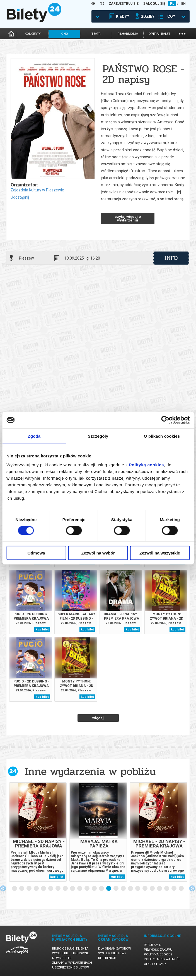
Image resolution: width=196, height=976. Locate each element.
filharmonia (128, 34)
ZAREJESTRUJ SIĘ (124, 4)
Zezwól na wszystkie (159, 552)
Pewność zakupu (158, 950)
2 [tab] (22, 888)
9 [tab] (73, 888)
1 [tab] (15, 888)
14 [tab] (109, 888)
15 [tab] (116, 888)
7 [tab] (58, 888)
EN (183, 4)
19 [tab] (145, 888)
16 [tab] (123, 888)
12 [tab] (94, 888)
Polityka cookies (158, 954)
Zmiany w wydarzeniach (72, 963)
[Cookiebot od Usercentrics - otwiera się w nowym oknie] (165, 420)
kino (64, 34)
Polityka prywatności (162, 959)
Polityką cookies (146, 464)
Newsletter (62, 958)
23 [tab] (174, 888)
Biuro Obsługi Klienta (70, 948)
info (171, 258)
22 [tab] (167, 888)
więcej (98, 718)
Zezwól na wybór (98, 552)
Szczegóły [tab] (98, 436)
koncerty (33, 34)
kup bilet (42, 629)
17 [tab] (131, 888)
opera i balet (159, 34)
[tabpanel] (38, 832)
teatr (96, 34)
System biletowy (112, 953)
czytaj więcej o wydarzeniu (128, 218)
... (182, 33)
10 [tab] (80, 888)
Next (192, 888)
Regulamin (152, 945)
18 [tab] (138, 888)
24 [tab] (181, 888)
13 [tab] (102, 888)
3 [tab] (29, 888)
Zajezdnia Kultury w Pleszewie (37, 190)
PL (172, 4)
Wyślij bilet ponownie (70, 953)
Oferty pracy (155, 964)
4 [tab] (36, 888)
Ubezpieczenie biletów (70, 967)
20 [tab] (152, 888)
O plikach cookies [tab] (162, 436)
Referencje (107, 958)
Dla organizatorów (114, 948)
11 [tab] (87, 888)
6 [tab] (51, 888)
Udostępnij (20, 197)
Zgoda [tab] (34, 436)
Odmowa (36, 552)
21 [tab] (160, 888)
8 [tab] (65, 888)
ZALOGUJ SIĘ (154, 4)
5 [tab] (44, 888)
